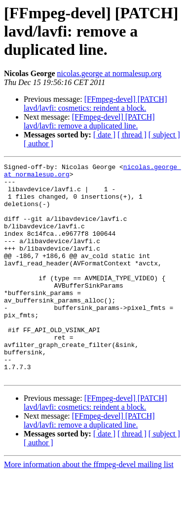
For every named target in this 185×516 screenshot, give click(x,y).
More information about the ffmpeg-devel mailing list (89, 507)
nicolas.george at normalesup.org (109, 73)
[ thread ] (132, 134)
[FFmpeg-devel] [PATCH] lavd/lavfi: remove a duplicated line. (89, 121)
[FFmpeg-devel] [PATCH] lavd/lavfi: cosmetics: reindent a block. (95, 103)
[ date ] (104, 134)
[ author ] (38, 143)
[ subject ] (164, 134)
